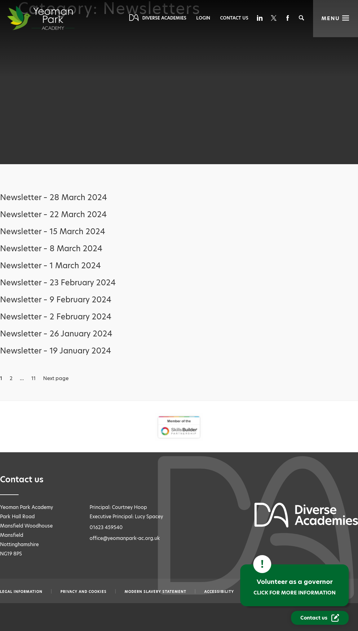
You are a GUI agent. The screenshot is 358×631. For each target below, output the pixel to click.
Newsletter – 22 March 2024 (53, 214)
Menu (330, 18)
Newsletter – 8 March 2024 (51, 248)
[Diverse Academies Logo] (52, 18)
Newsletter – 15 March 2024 (52, 231)
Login (203, 18)
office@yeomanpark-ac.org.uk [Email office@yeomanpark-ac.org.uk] (125, 538)
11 (33, 378)
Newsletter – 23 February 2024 (58, 282)
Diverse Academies (164, 18)
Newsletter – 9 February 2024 (55, 299)
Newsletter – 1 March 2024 (50, 265)
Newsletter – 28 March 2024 (53, 197)
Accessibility (219, 591)
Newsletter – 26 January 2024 (56, 333)
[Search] (301, 18)
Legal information (21, 591)
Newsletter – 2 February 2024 (55, 316)
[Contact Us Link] (320, 618)
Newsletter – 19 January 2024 (55, 350)
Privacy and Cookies (83, 591)
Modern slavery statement (155, 591)
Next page (56, 378)
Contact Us (234, 18)
